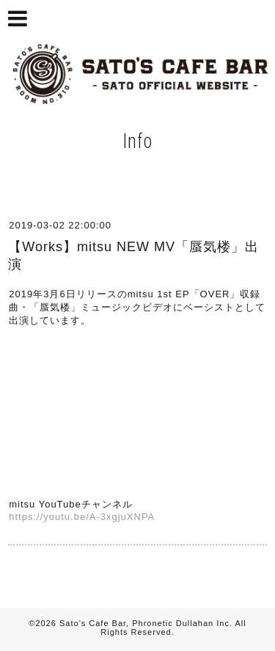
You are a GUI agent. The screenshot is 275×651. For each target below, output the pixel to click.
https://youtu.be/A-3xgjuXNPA (82, 516)
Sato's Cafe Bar (92, 623)
